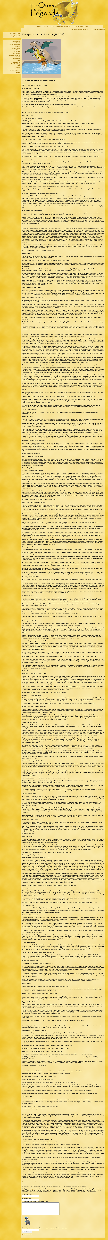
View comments (27, 1237)
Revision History (14, 55)
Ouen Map (16, 58)
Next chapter (39, 1182)
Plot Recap (16, 53)
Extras (18, 50)
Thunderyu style (15, 33)
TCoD (86, 26)
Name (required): (27, 1194)
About (18, 43)
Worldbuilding (15, 64)
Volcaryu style (15, 35)
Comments (67, 26)
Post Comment (27, 1234)
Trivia (18, 65)
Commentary (16, 48)
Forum (52, 26)
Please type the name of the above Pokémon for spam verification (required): (44, 1230)
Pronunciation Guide (13, 69)
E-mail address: (26, 1198)
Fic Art (18, 57)
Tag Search (59, 26)
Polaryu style (16, 37)
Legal (18, 72)
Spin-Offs (17, 51)
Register (45, 26)
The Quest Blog (78, 26)
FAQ (18, 60)
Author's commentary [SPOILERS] (82, 29)
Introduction (16, 41)
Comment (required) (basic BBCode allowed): (35, 1201)
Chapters (17, 46)
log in (32, 1189)
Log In (39, 26)
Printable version (99, 29)
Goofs (18, 67)
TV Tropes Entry (15, 71)
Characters (16, 62)
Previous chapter (27, 1182)
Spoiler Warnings (14, 44)
